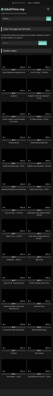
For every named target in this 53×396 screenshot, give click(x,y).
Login (30, 3)
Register (37, 3)
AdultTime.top (13, 9)
